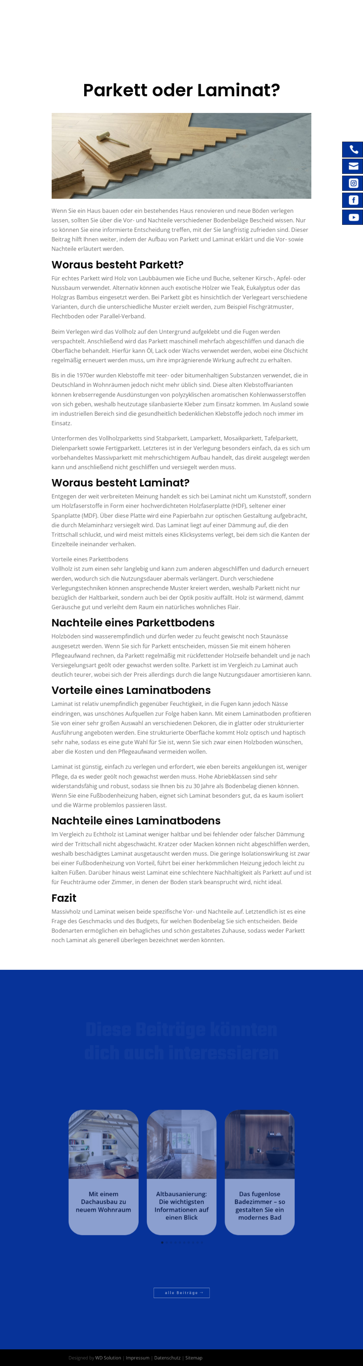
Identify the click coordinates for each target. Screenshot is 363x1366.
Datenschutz (171, 1357)
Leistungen (211, 17)
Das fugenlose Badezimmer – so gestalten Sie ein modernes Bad (240, 1199)
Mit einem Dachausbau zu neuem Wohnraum (123, 1196)
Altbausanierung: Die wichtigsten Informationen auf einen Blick (181, 1199)
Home (173, 17)
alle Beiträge (181, 1292)
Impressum (148, 1357)
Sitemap (190, 1357)
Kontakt (177, 41)
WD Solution (126, 1357)
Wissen (217, 41)
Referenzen (264, 17)
